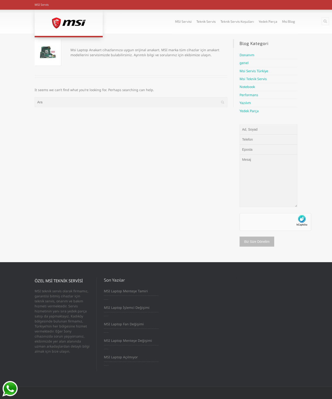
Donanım (247, 55)
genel (244, 63)
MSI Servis (42, 5)
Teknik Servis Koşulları (237, 21)
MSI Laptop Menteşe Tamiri (126, 291)
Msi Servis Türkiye (254, 71)
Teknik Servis (206, 21)
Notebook (247, 86)
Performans (249, 95)
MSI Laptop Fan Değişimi (124, 324)
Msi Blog (288, 21)
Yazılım (245, 102)
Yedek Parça (268, 21)
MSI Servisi (183, 21)
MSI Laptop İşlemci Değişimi (127, 307)
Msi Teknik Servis (253, 79)
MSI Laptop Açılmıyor (121, 357)
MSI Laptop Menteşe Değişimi (128, 340)
